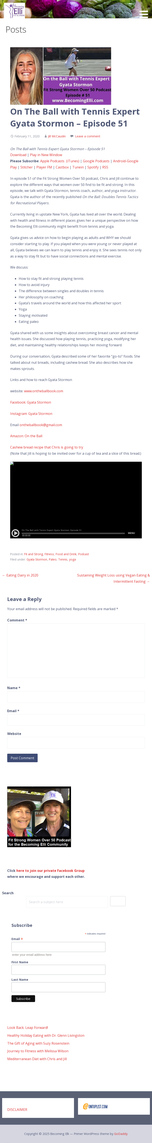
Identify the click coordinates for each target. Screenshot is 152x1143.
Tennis (62, 559)
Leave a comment (87, 136)
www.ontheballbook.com (43, 391)
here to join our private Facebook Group (50, 870)
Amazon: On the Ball (26, 436)
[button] (145, 10)
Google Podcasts (96, 161)
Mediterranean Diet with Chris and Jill (37, 1059)
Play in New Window (46, 154)
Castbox (62, 167)
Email (13, 711)
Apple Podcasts (52, 161)
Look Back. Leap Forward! (27, 1027)
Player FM (44, 167)
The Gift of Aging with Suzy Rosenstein (38, 1043)
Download (18, 154)
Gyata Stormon (37, 559)
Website (14, 733)
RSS (105, 167)
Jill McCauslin (57, 136)
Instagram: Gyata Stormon (31, 413)
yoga (72, 559)
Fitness (49, 554)
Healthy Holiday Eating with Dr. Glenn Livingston (45, 1035)
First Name (19, 962)
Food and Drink (66, 554)
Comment (17, 620)
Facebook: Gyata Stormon (30, 402)
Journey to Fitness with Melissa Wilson (37, 1051)
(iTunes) (72, 161)
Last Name (19, 980)
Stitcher (26, 167)
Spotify (93, 167)
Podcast (83, 554)
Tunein (78, 167)
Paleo (53, 559)
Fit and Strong (33, 554)
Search (8, 893)
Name (13, 688)
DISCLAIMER (17, 1109)
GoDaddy (121, 1134)
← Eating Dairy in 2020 (20, 575)
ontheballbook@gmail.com (41, 425)
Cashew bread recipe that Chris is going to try (46, 447)
